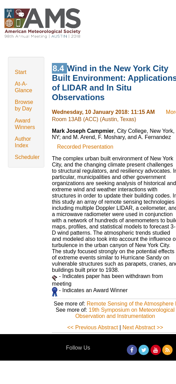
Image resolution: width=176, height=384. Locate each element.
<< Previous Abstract (92, 327)
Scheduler (27, 157)
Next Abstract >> (142, 327)
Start (20, 72)
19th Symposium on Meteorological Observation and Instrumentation (125, 313)
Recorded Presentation (85, 147)
